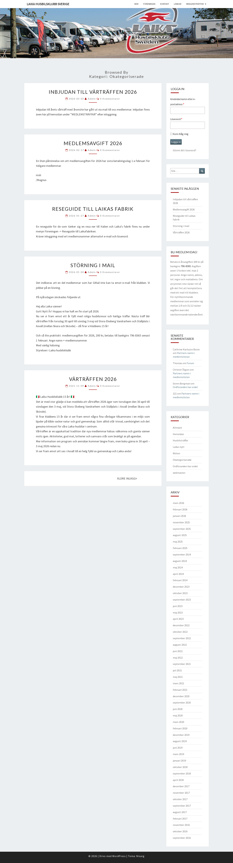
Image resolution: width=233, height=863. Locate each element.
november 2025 (181, 522)
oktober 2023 (180, 593)
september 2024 (182, 554)
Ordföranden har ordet (185, 387)
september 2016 (182, 837)
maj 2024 (178, 567)
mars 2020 (178, 722)
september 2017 (182, 805)
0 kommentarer (110, 98)
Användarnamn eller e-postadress (182, 101)
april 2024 (178, 573)
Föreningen (149, 3)
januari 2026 (179, 515)
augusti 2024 (180, 561)
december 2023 (181, 586)
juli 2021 (177, 670)
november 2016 (181, 824)
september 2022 (182, 638)
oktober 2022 (180, 631)
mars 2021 (178, 683)
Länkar (177, 3)
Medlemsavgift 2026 (93, 143)
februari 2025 (180, 548)
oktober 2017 (180, 799)
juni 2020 (178, 709)
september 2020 (182, 702)
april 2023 (178, 618)
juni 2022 (178, 651)
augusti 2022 (180, 644)
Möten (176, 453)
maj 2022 (178, 657)
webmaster (179, 472)
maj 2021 (178, 676)
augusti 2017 (180, 812)
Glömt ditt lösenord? (184, 150)
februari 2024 (180, 580)
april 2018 (178, 780)
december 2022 (181, 625)
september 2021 (182, 664)
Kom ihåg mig (179, 134)
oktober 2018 (180, 767)
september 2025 (182, 528)
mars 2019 (178, 754)
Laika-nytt (178, 446)
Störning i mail (92, 265)
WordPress (119, 856)
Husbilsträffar (180, 440)
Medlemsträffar (195, 3)
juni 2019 (178, 747)
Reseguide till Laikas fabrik (92, 209)
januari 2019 (179, 760)
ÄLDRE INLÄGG (127, 478)
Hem (136, 3)
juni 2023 (178, 606)
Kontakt (164, 3)
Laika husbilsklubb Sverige (48, 4)
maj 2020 (178, 715)
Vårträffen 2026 (93, 379)
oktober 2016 (180, 831)
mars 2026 (178, 503)
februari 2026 (180, 509)
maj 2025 (178, 541)
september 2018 (182, 773)
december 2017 (181, 786)
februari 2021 (180, 689)
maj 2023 (178, 612)
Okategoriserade (182, 459)
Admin (92, 98)
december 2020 (181, 696)
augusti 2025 (180, 535)
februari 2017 (180, 818)
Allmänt (177, 427)
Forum (190, 363)
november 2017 (181, 792)
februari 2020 (180, 728)
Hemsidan (178, 434)
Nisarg (140, 856)
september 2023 (182, 599)
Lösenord (176, 119)
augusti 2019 (180, 741)
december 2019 (181, 734)
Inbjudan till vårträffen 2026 (93, 92)
